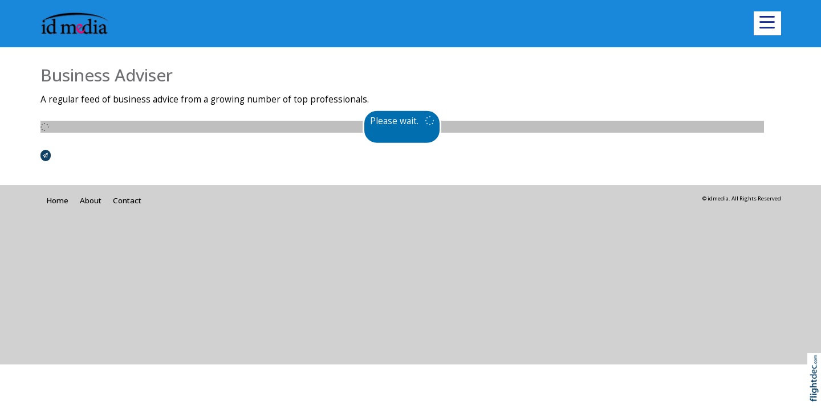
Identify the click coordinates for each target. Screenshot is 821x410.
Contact (127, 200)
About (90, 200)
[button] (767, 23)
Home (57, 200)
